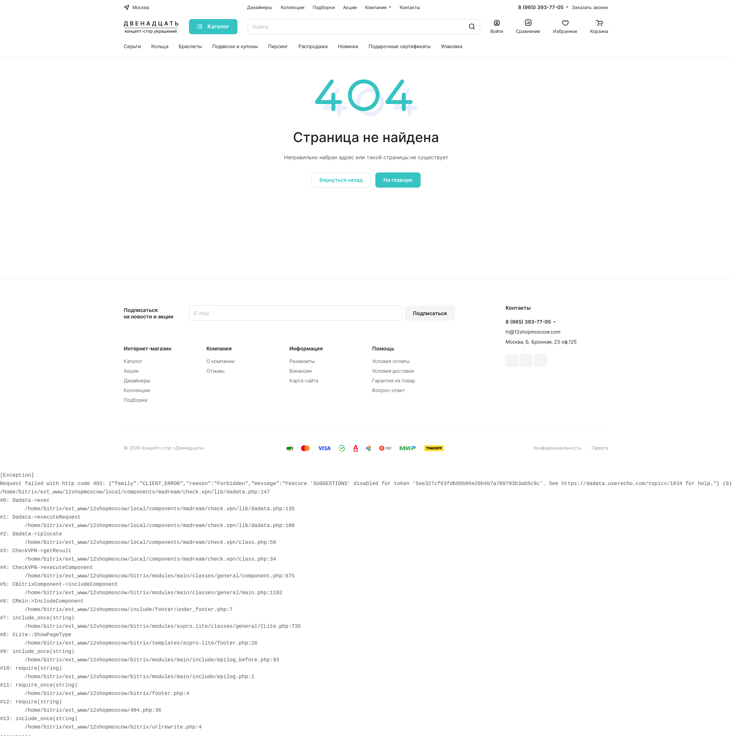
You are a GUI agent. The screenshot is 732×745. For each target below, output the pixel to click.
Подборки (135, 400)
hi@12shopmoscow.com (533, 332)
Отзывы (215, 371)
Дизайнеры (137, 381)
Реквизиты (302, 361)
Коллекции (137, 390)
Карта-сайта (303, 381)
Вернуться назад (340, 180)
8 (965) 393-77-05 (540, 7)
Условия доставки (393, 371)
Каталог (133, 361)
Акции (131, 371)
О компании (220, 361)
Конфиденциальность (557, 447)
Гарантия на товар (393, 381)
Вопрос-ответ (388, 390)
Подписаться (430, 313)
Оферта (599, 447)
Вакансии (300, 371)
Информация (306, 348)
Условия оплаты (391, 361)
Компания (219, 348)
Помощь (383, 348)
